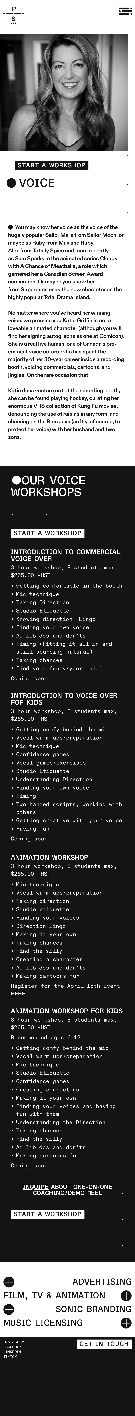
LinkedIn (12, 1351)
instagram (14, 1342)
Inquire (36, 1187)
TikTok (10, 1356)
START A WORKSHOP (52, 165)
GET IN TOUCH (104, 1344)
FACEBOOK (12, 1346)
